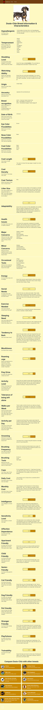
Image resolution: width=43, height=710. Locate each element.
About (15, 1)
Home (12, 1)
